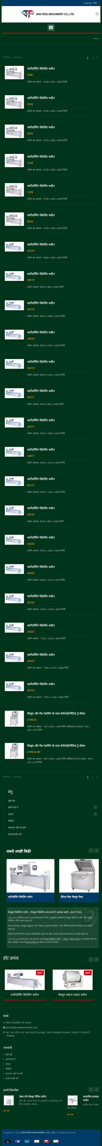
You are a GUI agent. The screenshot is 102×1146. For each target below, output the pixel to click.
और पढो (6, 1111)
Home (96, 38)
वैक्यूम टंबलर (75, 939)
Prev (96, 850)
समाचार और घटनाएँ (17, 827)
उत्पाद (10, 814)
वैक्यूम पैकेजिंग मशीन (52, 939)
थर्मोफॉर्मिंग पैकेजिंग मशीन (41, 68)
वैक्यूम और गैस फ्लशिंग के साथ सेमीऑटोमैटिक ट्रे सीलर (56, 713)
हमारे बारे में (13, 807)
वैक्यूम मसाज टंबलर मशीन (72, 994)
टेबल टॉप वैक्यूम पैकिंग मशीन (32, 1096)
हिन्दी (95, 3)
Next (91, 850)
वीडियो (11, 821)
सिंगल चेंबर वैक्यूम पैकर (72, 897)
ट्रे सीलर (65, 939)
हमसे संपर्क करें (15, 834)
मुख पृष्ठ (11, 800)
